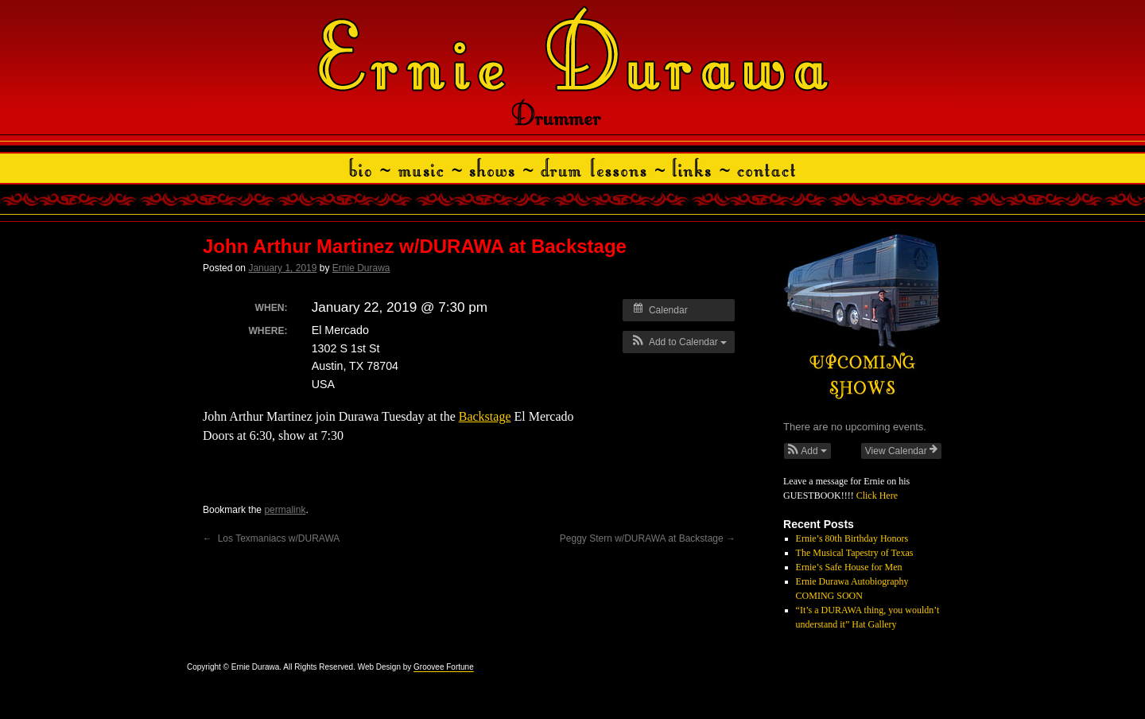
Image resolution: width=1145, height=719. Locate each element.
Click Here (877, 495)
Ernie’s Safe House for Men (849, 567)
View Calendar (901, 450)
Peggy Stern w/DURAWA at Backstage (648, 538)
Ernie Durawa (361, 268)
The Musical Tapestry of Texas (855, 552)
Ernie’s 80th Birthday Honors (852, 538)
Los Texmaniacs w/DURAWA (271, 538)
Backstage (485, 416)
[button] (679, 342)
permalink (284, 509)
